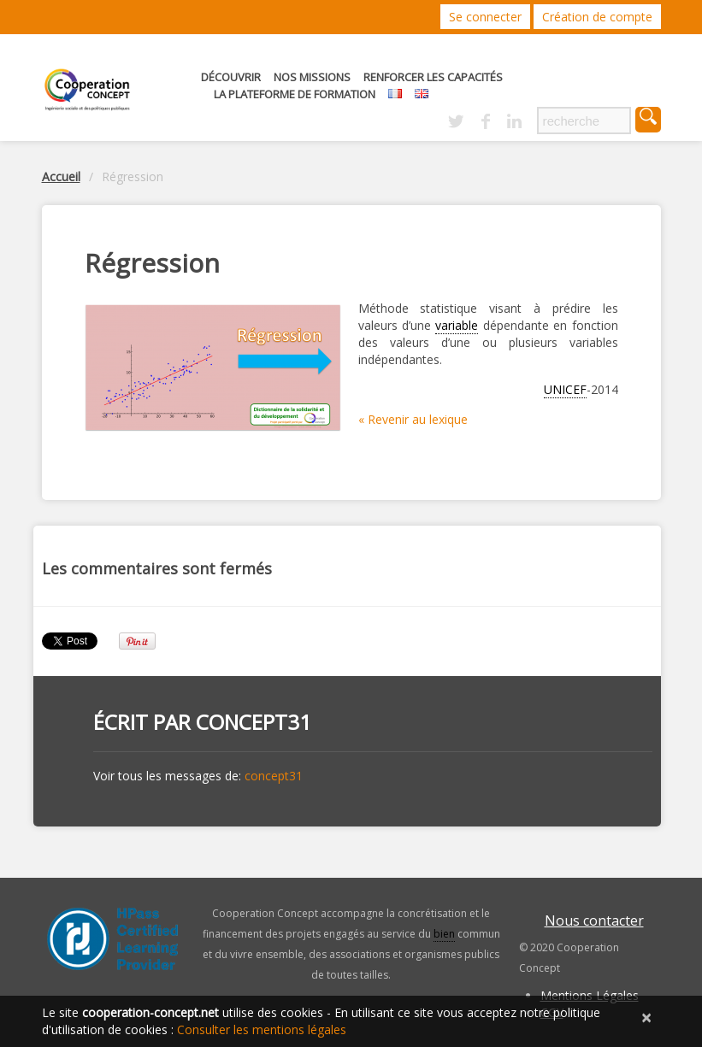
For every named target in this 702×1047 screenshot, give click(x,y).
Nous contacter (594, 920)
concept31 (253, 722)
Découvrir (231, 77)
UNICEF (565, 389)
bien (444, 933)
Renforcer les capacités (433, 77)
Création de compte (597, 17)
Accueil (61, 176)
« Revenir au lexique (413, 419)
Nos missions (312, 77)
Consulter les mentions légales (261, 1029)
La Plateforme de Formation (294, 94)
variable (456, 325)
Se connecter (485, 17)
